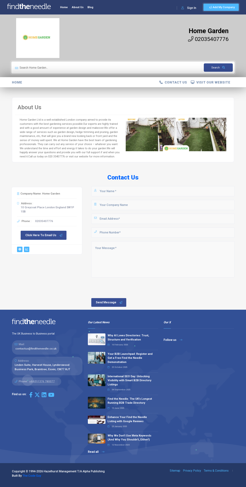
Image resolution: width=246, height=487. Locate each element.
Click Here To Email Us (44, 235)
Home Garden (209, 31)
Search (218, 67)
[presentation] (118, 287)
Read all (96, 451)
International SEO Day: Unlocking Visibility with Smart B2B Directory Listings (129, 380)
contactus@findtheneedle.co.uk (36, 348)
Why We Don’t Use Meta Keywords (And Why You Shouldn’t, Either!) (129, 437)
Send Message (109, 302)
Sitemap (175, 470)
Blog (90, 7)
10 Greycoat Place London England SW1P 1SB (47, 209)
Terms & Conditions (216, 470)
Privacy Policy (192, 470)
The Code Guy (31, 475)
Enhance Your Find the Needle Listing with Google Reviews (127, 419)
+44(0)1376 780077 (42, 381)
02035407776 (208, 39)
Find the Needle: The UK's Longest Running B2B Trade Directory (130, 401)
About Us (78, 7)
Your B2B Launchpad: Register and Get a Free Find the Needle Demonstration (130, 358)
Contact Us (173, 82)
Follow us (173, 340)
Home (64, 7)
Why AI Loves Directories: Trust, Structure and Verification (128, 337)
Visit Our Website (210, 82)
